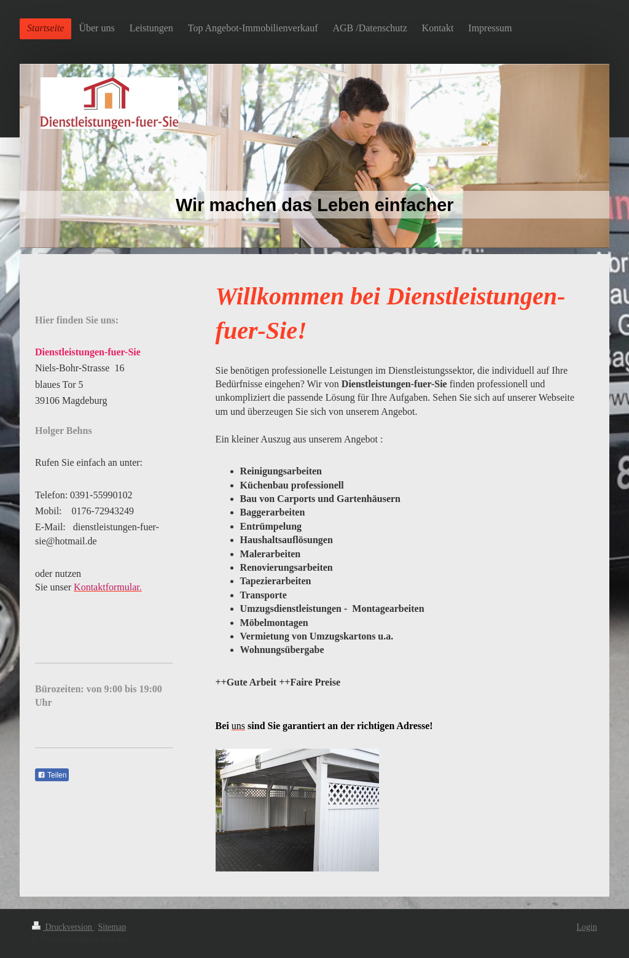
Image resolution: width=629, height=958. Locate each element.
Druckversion (63, 927)
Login (587, 927)
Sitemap (112, 927)
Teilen (51, 775)
